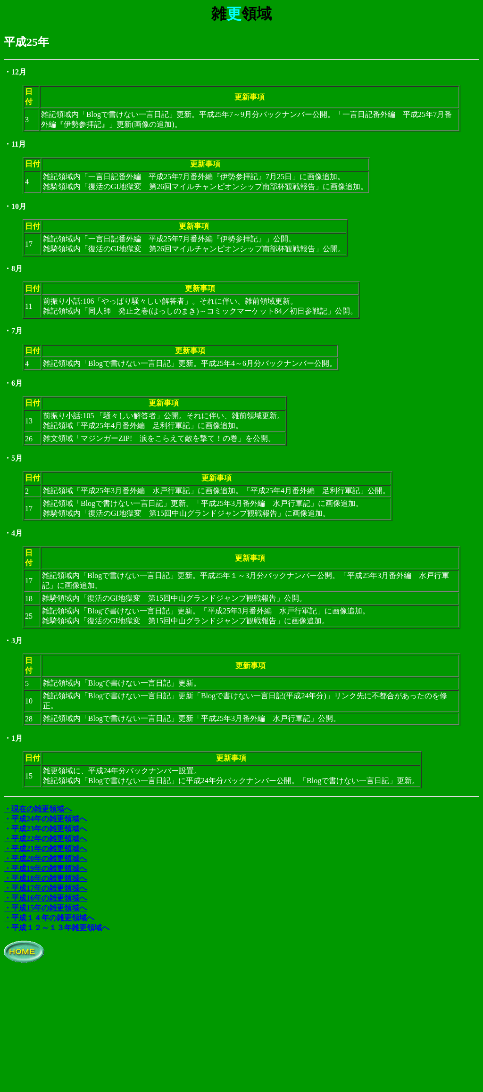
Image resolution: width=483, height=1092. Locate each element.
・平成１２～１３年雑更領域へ (56, 928)
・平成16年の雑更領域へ (45, 898)
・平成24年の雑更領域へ (45, 819)
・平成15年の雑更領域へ (45, 908)
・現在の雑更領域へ (38, 809)
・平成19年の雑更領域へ (45, 868)
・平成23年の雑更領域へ (45, 829)
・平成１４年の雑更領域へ (49, 918)
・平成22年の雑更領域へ (45, 839)
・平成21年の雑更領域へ (45, 848)
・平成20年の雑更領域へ (45, 858)
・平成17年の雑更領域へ (45, 888)
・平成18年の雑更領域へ (45, 878)
